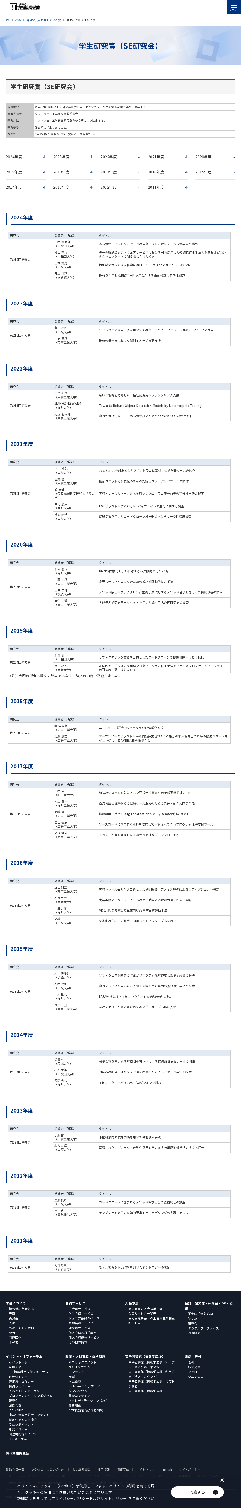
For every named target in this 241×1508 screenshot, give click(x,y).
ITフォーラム (18, 1438)
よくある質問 (81, 1469)
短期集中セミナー (21, 1381)
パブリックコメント (83, 1362)
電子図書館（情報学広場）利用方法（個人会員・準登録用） (151, 1364)
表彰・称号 (193, 1356)
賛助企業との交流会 (23, 1419)
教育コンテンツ (79, 1395)
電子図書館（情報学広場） (145, 1356)
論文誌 (192, 1318)
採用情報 (104, 1469)
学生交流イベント (21, 1424)
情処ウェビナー (20, 1386)
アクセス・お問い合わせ (48, 1469)
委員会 (13, 1318)
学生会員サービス (81, 1313)
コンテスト (76, 1372)
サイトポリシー (190, 1469)
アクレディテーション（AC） (89, 1400)
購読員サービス (79, 1328)
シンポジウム (78, 1391)
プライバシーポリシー (70, 1498)
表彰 (12, 1313)
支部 (12, 1323)
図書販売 (194, 1333)
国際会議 (15, 1405)
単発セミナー (18, 1429)
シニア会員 (196, 1376)
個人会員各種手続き (83, 1332)
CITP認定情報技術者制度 (86, 1410)
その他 (13, 1342)
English (167, 1469)
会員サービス (75, 1303)
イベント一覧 (18, 1362)
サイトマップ (145, 1469)
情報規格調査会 (17, 1453)
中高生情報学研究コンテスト (29, 1415)
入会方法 (131, 1303)
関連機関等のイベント (24, 1434)
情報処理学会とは (21, 1309)
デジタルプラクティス (203, 1328)
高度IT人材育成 (79, 1367)
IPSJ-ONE (16, 1410)
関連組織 (75, 1405)
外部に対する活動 (21, 1328)
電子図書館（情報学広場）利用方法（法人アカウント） (151, 1374)
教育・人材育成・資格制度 (85, 1356)
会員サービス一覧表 (142, 1313)
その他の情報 (78, 1342)
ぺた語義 (75, 1381)
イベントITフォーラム (24, 1391)
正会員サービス (79, 1309)
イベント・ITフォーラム (24, 1356)
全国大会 (15, 1367)
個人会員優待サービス (84, 1337)
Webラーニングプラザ (84, 1386)
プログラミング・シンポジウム (30, 1395)
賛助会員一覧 (15, 1469)
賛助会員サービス (81, 1323)
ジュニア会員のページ (84, 1318)
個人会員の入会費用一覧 (145, 1309)
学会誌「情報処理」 (202, 1314)
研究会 (192, 1323)
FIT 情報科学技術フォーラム (28, 1372)
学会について (16, 1303)
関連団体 (15, 1337)
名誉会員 (194, 1367)
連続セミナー (18, 1376)
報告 (12, 1332)
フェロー (194, 1372)
